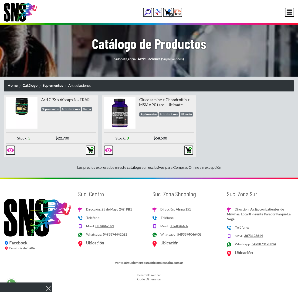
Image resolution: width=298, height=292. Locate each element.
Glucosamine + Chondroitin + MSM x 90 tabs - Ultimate (164, 102)
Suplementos (53, 85)
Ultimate (186, 114)
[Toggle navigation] (289, 12)
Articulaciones (71, 109)
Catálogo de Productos (149, 43)
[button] (147, 12)
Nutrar (87, 109)
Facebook (18, 242)
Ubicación (95, 242)
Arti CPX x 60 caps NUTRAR (65, 99)
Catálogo (30, 85)
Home (12, 85)
